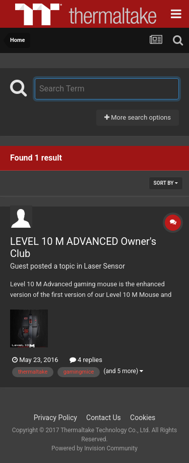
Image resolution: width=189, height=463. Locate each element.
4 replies (86, 360)
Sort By (166, 183)
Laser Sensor (104, 266)
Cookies (142, 418)
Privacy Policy (55, 418)
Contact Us (103, 418)
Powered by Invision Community (94, 448)
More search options (137, 117)
